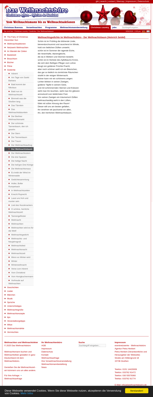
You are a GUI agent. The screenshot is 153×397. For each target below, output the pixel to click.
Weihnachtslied (16, 245)
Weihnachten (15, 224)
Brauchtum (10, 58)
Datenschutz (143, 1)
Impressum (131, 1)
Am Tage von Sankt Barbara (18, 79)
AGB (43, 345)
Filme (8, 66)
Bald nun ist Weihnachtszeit (15, 93)
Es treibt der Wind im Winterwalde (19, 174)
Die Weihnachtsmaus (19, 169)
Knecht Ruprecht (17, 194)
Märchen (9, 295)
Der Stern (14, 133)
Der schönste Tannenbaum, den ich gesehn (18, 126)
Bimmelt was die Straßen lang (17, 100)
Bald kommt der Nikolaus (17, 86)
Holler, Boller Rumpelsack (15, 185)
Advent (13, 73)
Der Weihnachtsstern (19, 153)
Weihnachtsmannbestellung (54, 364)
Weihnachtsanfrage (50, 358)
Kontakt (44, 355)
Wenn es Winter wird (19, 257)
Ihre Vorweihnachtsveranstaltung (56, 361)
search (103, 1)
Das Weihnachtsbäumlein (17, 111)
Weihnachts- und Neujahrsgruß (17, 240)
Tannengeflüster (17, 216)
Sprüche (9, 302)
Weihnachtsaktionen (15, 44)
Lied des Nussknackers (20, 205)
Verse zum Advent (18, 269)
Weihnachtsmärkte (14, 328)
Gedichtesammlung (18, 179)
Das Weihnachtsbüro (21, 345)
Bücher (9, 62)
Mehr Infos (27, 393)
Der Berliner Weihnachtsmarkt (16, 118)
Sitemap (120, 1)
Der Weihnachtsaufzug (20, 145)
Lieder (8, 291)
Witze (8, 325)
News (44, 367)
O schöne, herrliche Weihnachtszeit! (18, 210)
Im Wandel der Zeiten (15, 51)
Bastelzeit (10, 55)
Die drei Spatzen (17, 157)
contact (111, 1)
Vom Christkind (16, 272)
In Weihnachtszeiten (19, 190)
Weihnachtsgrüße (13, 310)
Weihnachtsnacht (17, 249)
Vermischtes (11, 332)
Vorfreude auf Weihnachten (16, 282)
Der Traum (14, 141)
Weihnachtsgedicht (18, 235)
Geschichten (11, 287)
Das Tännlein (15, 105)
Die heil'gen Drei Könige (20, 165)
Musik (8, 298)
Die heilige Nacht (17, 161)
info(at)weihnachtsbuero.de (134, 385)
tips (7, 317)
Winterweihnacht (17, 265)
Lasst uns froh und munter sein (18, 199)
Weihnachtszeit (16, 253)
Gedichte (32, 31)
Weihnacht (14, 220)
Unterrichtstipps (13, 306)
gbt (97, 1)
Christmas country (21, 31)
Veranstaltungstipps (14, 321)
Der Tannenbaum (17, 137)
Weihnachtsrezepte (14, 313)
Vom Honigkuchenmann (20, 276)
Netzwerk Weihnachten (16, 47)
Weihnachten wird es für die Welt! (20, 229)
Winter (12, 261)
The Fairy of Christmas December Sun (16, 38)
